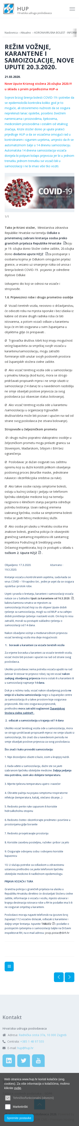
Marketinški (20, 1106)
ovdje (17, 1088)
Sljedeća (69, 977)
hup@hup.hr (25, 1059)
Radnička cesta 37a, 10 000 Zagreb (43, 1046)
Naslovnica (11, 32)
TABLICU (46, 923)
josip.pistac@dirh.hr (57, 932)
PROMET (9, 966)
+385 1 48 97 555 (32, 1052)
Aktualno (26, 32)
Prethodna (59, 977)
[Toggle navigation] (73, 9)
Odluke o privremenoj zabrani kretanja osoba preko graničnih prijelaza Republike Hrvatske (36, 238)
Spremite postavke (19, 1118)
